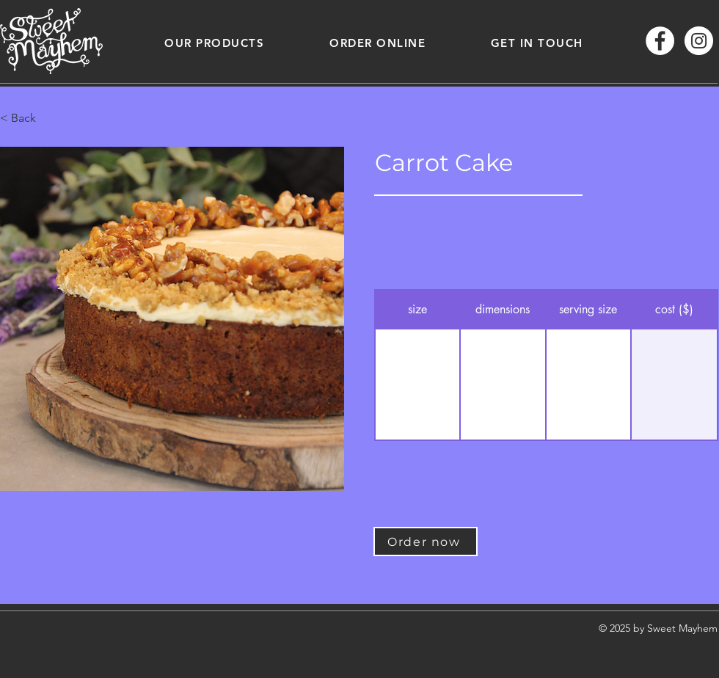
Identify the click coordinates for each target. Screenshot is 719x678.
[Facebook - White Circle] (660, 40)
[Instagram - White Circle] (699, 40)
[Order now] (425, 541)
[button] (214, 43)
